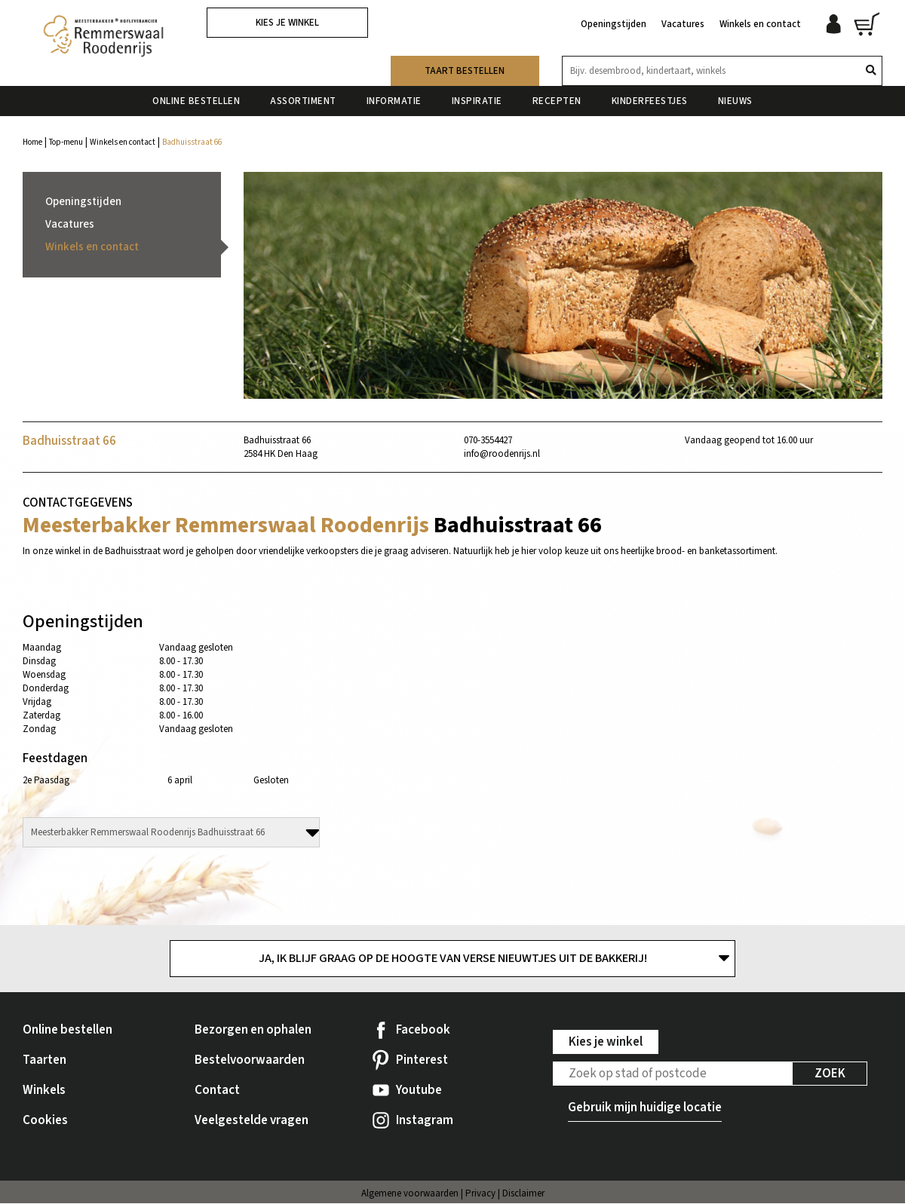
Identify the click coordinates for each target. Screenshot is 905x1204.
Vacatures (682, 21)
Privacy (480, 1194)
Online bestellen (196, 97)
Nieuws (735, 97)
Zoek (829, 1074)
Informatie (394, 97)
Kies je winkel (287, 22)
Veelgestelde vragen (251, 1121)
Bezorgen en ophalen (253, 1030)
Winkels (44, 1090)
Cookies (45, 1121)
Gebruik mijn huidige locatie (645, 1108)
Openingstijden (613, 21)
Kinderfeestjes (650, 97)
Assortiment (303, 97)
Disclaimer (523, 1194)
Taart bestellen (465, 67)
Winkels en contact (760, 21)
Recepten (556, 97)
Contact (217, 1090)
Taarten (44, 1060)
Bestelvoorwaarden (250, 1060)
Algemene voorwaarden (410, 1194)
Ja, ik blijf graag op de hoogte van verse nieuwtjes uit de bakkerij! (453, 959)
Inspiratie (477, 97)
